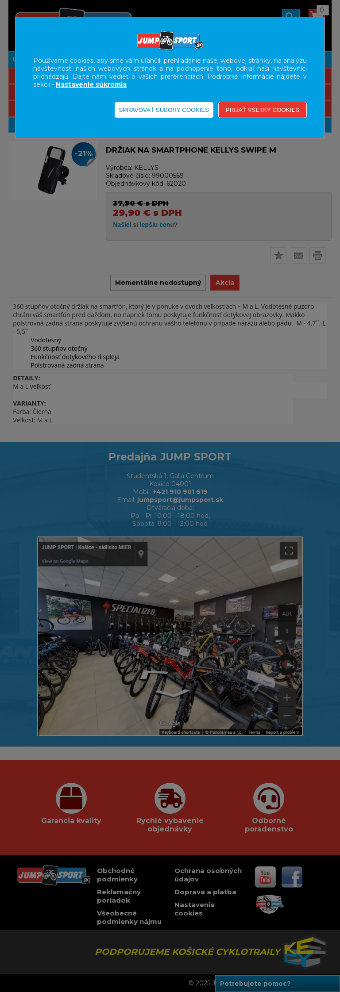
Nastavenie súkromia (91, 84)
